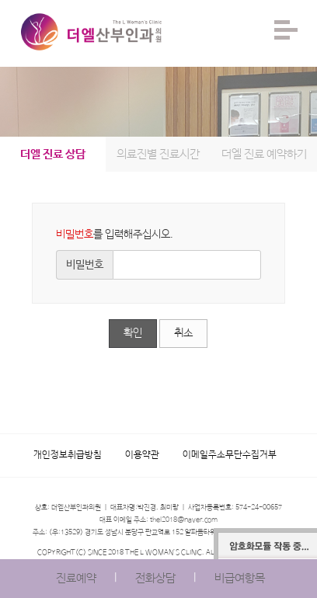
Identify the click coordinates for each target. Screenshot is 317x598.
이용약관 (142, 455)
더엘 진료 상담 (52, 154)
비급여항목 (239, 578)
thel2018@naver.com (184, 520)
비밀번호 (84, 265)
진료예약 (76, 578)
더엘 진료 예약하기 (264, 154)
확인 (133, 333)
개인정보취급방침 (67, 455)
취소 (183, 333)
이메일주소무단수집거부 (230, 455)
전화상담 (155, 578)
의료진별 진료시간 (158, 154)
